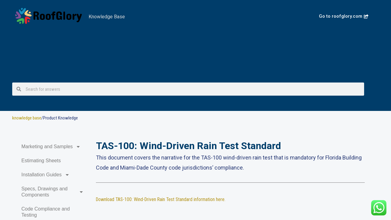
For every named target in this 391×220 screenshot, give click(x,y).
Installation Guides (45, 174)
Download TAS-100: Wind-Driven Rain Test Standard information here (162, 199)
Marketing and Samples (51, 146)
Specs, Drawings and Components (52, 191)
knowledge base (26, 118)
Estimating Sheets (41, 160)
